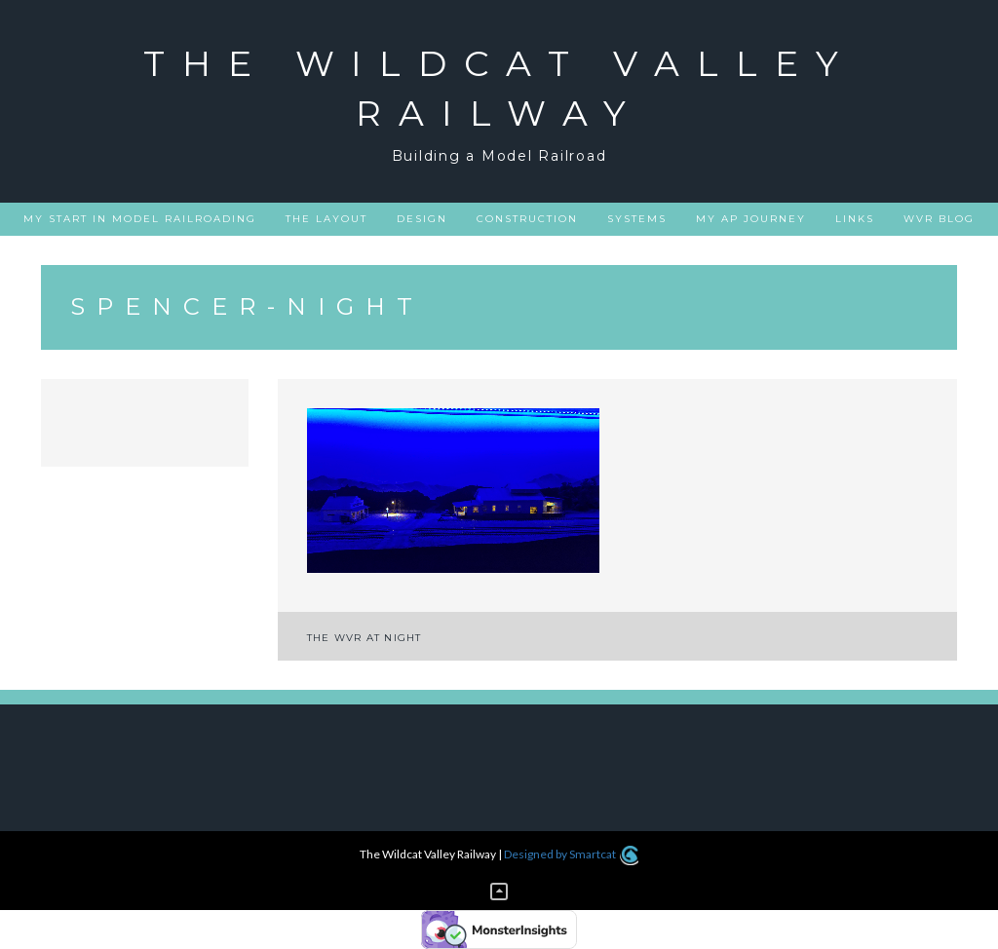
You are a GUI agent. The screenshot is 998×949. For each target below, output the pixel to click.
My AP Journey (751, 218)
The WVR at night (364, 637)
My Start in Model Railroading (139, 218)
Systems (637, 218)
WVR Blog (939, 218)
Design (422, 218)
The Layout (326, 218)
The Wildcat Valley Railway (499, 88)
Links (854, 218)
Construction (527, 218)
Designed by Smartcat (570, 854)
